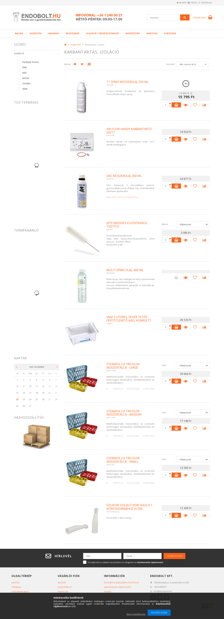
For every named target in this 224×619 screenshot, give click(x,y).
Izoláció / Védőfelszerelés (102, 33)
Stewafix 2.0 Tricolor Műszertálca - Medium (124, 413)
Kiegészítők (133, 33)
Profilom (63, 591)
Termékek (17, 587)
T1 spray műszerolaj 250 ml (128, 82)
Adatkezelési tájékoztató (118, 587)
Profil (188, 3)
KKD (24, 72)
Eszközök (36, 33)
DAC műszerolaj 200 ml (124, 176)
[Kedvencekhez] (195, 104)
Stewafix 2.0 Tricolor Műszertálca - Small (123, 460)
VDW (24, 88)
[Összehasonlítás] (205, 104)
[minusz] (169, 103)
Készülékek (72, 33)
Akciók (19, 33)
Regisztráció (65, 587)
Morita (25, 78)
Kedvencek (204, 3)
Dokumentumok (20, 591)
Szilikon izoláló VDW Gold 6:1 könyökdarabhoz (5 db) (128, 507)
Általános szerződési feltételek (122, 582)
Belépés (173, 3)
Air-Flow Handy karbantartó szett (130, 131)
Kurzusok (170, 33)
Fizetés (107, 591)
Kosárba (176, 104)
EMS (24, 67)
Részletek (185, 104)
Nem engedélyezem (136, 614)
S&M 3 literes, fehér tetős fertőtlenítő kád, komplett (129, 319)
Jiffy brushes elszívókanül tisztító (128, 225)
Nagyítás (152, 33)
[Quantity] (166, 104)
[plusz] (169, 106)
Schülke (26, 83)
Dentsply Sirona (30, 62)
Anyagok (53, 33)
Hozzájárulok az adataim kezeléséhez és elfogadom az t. (126, 562)
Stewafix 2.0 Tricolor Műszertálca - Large (123, 366)
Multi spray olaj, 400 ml (125, 270)
